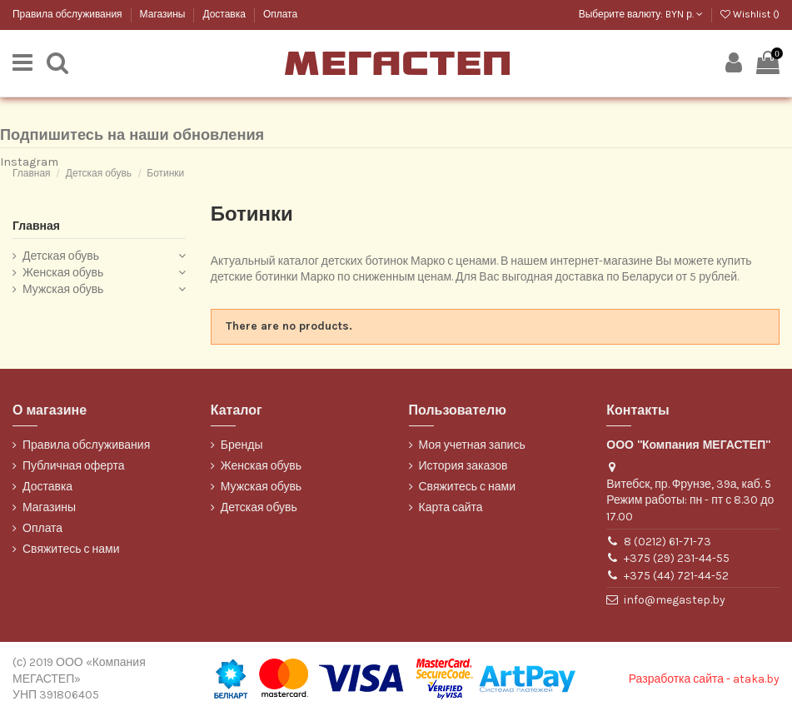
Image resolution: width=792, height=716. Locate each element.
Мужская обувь (62, 289)
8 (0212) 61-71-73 (667, 542)
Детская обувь (60, 256)
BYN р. (684, 14)
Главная (36, 226)
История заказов (463, 466)
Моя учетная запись (472, 445)
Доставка (224, 14)
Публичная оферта (73, 466)
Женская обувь (62, 273)
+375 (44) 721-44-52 (676, 576)
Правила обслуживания (68, 14)
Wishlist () (750, 14)
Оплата (280, 14)
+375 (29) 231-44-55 (677, 558)
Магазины (164, 14)
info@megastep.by (674, 600)
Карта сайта (451, 507)
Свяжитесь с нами (70, 550)
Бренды (242, 445)
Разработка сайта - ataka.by (704, 679)
